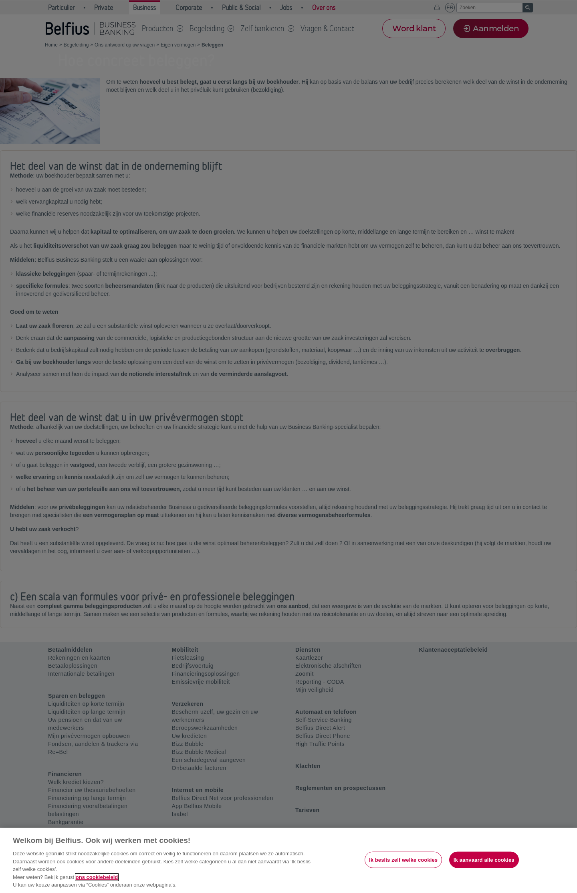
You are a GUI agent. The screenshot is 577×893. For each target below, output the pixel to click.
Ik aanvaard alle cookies (484, 860)
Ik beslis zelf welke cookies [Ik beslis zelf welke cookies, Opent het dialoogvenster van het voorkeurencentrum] (403, 860)
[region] (288, 860)
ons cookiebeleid (97, 877)
